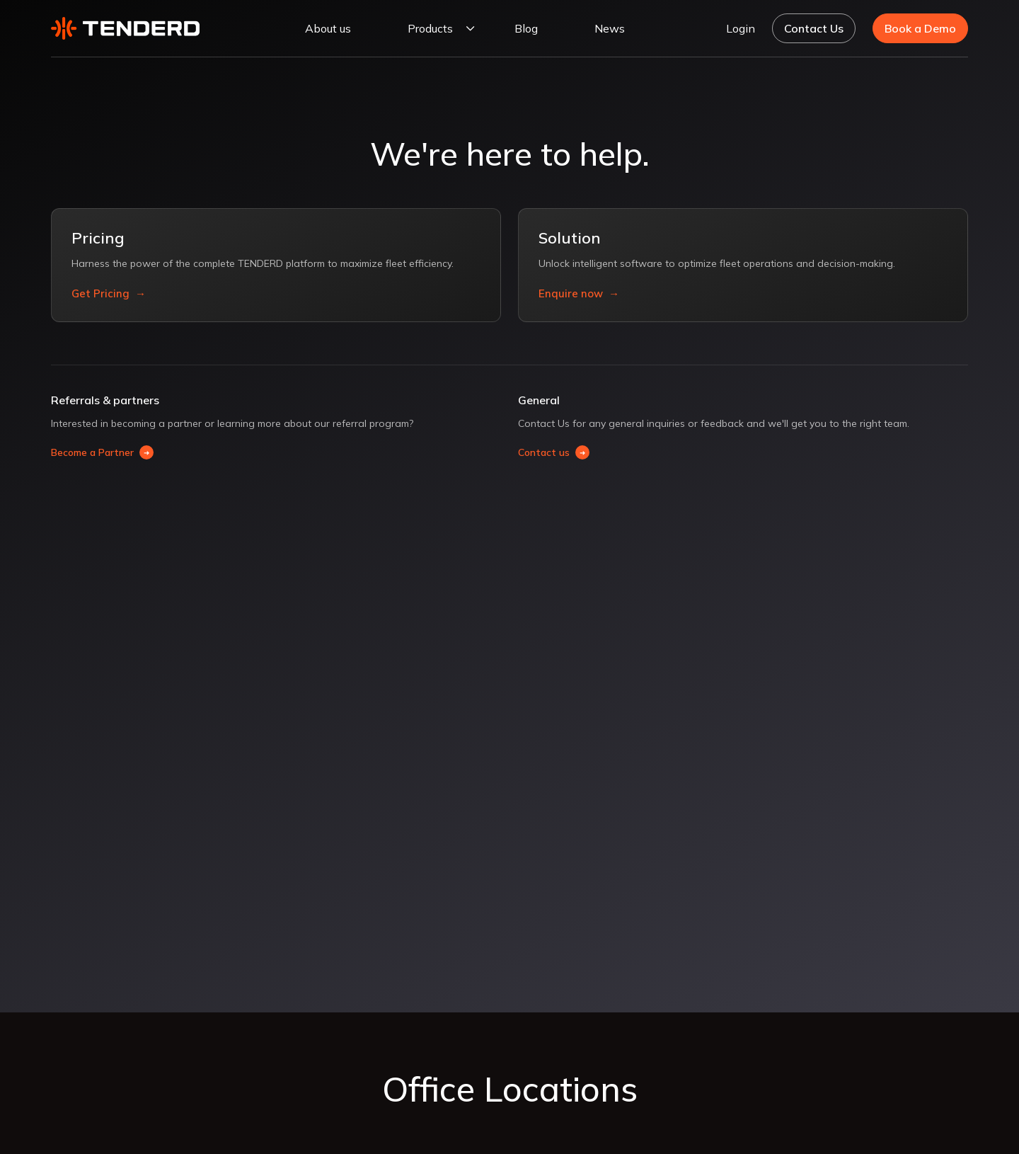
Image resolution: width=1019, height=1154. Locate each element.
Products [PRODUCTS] (430, 28)
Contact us (553, 452)
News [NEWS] (609, 28)
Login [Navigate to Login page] (740, 28)
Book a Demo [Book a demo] (920, 28)
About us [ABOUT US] (328, 28)
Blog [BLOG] (526, 28)
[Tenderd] (125, 28)
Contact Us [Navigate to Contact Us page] (814, 28)
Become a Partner (102, 452)
